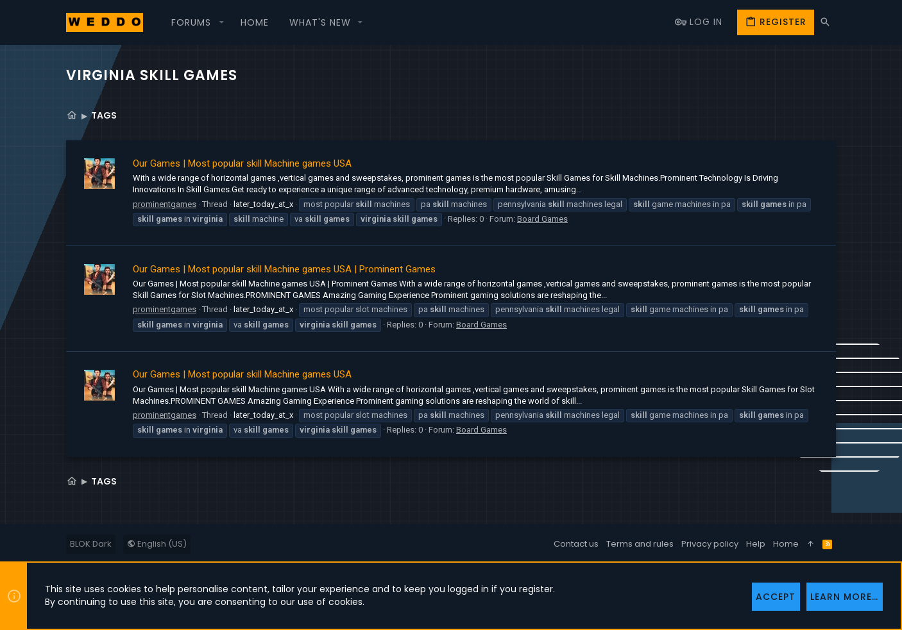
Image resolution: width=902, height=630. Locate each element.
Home (786, 544)
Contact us (576, 544)
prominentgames (164, 204)
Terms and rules (640, 544)
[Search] (825, 22)
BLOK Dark (91, 544)
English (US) (157, 544)
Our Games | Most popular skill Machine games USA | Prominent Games (284, 269)
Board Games (542, 219)
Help (755, 544)
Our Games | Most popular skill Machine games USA (242, 163)
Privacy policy (709, 544)
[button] (195, 22)
